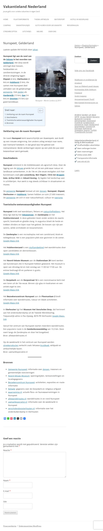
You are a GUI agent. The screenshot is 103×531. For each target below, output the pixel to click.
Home (5, 19)
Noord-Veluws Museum (18, 376)
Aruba (83, 117)
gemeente (7, 92)
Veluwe (9, 59)
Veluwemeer (28, 214)
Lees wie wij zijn (83, 161)
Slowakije (79, 130)
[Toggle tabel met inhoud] (39, 110)
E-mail (7, 491)
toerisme (59, 197)
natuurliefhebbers (52, 211)
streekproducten (10, 345)
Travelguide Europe (83, 132)
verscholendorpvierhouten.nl (21, 408)
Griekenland (88, 122)
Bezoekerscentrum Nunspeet (21, 382)
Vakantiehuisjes (23, 25)
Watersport (59, 19)
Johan (35, 49)
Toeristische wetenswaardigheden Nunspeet (24, 120)
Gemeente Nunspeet (17, 369)
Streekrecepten (10, 31)
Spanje (87, 130)
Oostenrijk (90, 126)
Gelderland (8, 62)
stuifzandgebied (36, 247)
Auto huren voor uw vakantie (48, 25)
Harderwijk (8, 95)
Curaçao (87, 118)
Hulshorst (14, 82)
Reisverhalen (73, 25)
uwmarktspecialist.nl (17, 402)
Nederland (94, 124)
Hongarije (79, 124)
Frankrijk (78, 122)
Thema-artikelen (41, 19)
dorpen (43, 191)
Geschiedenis (12, 117)
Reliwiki (11, 389)
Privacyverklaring (9, 526)
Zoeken (78, 56)
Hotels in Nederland (79, 19)
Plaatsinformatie (21, 19)
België (89, 117)
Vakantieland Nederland (24, 6)
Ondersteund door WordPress (30, 526)
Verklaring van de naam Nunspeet (20, 114)
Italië (86, 124)
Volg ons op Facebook (84, 70)
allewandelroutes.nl (17, 398)
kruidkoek (44, 345)
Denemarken (80, 120)
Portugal (78, 128)
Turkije (93, 130)
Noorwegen (80, 126)
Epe (23, 95)
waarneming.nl (15, 392)
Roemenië (87, 128)
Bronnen (10, 123)
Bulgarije (79, 118)
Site (5, 501)
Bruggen (60, 174)
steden (21, 92)
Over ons (52, 31)
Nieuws (40, 31)
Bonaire (95, 117)
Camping (7, 25)
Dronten (14, 98)
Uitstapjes (26, 31)
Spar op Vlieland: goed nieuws (87, 86)
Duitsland (91, 120)
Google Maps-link (11, 241)
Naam (6, 480)
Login (77, 170)
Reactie (7, 450)
